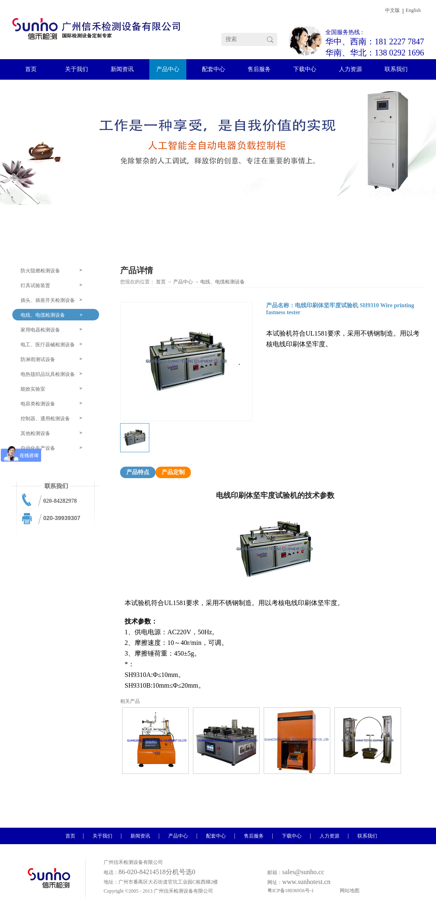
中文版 (392, 10)
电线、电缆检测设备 (222, 282)
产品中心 (183, 282)
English (413, 10)
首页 (161, 282)
